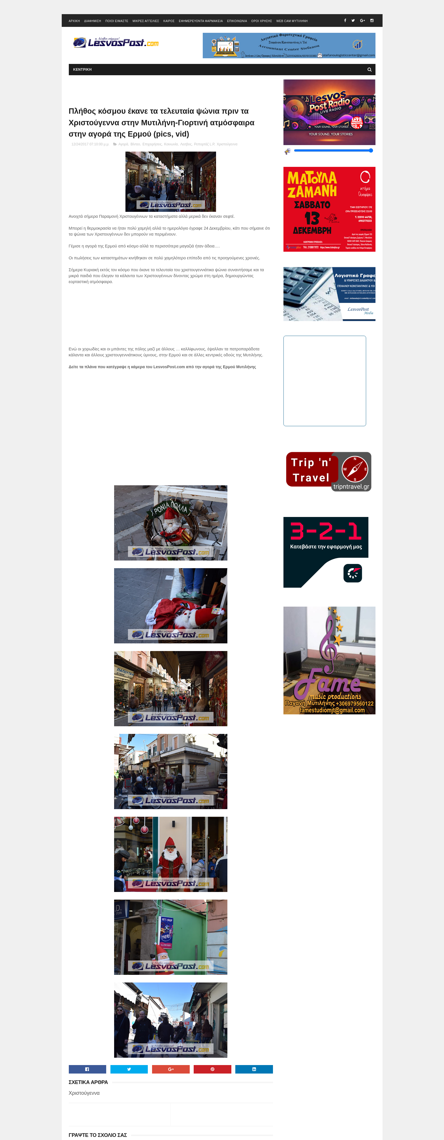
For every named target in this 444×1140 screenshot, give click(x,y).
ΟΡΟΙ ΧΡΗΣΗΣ (261, 21)
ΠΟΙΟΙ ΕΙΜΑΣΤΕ (116, 21)
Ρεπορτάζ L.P (204, 144)
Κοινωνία (171, 144)
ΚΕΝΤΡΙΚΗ (82, 70)
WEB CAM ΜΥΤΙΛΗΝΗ (292, 21)
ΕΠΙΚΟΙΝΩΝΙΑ (237, 21)
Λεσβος (186, 144)
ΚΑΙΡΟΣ (169, 21)
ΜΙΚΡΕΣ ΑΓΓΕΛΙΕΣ (146, 21)
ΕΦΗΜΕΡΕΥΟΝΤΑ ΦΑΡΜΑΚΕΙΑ (201, 21)
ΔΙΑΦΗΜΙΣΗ (92, 21)
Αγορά (123, 144)
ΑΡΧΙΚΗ (74, 21)
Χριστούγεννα (227, 144)
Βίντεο (135, 144)
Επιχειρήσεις (152, 144)
